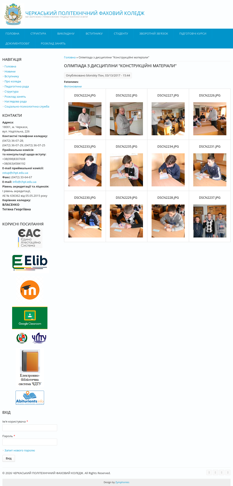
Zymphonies (122, 482)
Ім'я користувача (15, 421)
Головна (12, 33)
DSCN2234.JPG (168, 146)
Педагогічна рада (17, 86)
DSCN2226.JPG (209, 95)
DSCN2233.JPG (85, 146)
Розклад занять (53, 43)
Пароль (8, 436)
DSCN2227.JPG (168, 95)
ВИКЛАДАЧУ (66, 33)
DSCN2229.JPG (126, 197)
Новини (10, 71)
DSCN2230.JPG (85, 197)
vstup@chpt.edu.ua (15, 173)
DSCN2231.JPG (209, 146)
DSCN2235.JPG (126, 146)
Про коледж (13, 81)
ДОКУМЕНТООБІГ (18, 43)
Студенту (121, 33)
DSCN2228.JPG (168, 197)
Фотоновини (73, 86)
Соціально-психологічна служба (27, 106)
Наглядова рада (16, 101)
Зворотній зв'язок (153, 33)
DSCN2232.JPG (126, 95)
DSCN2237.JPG (209, 197)
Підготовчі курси (192, 33)
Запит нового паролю (20, 450)
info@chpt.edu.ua (24, 182)
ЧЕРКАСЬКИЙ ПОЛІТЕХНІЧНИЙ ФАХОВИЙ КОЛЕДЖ (85, 13)
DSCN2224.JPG (85, 95)
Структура (38, 33)
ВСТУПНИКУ (94, 33)
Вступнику (12, 76)
